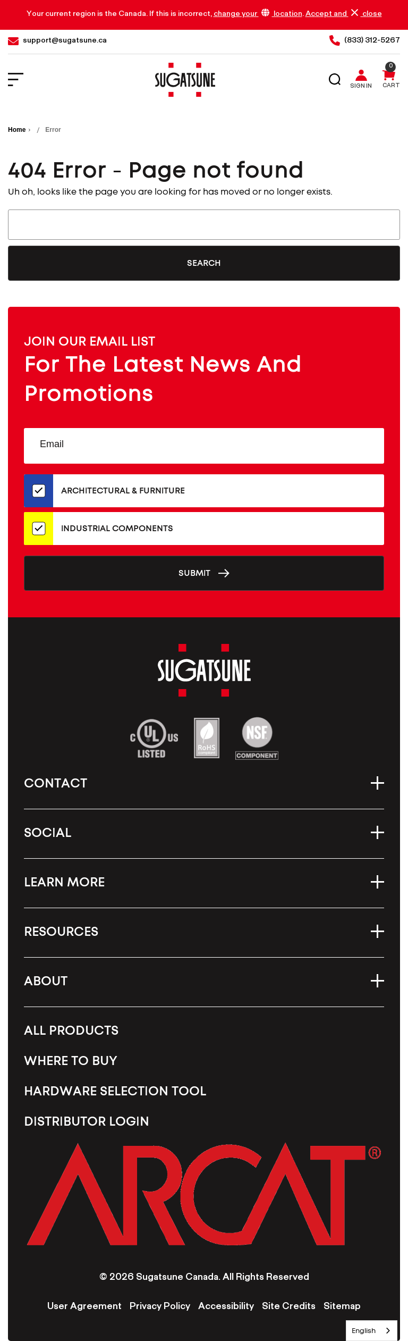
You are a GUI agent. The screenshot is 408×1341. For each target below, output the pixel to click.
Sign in (361, 87)
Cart (391, 86)
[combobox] (371, 1330)
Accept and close (343, 14)
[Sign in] (363, 80)
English (364, 1330)
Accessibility (226, 1307)
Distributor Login (86, 1122)
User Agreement (84, 1307)
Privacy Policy (160, 1307)
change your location (258, 14)
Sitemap (342, 1307)
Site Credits (289, 1307)
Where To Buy (70, 1061)
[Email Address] (204, 446)
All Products (71, 1031)
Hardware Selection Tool (115, 1091)
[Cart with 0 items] (388, 80)
